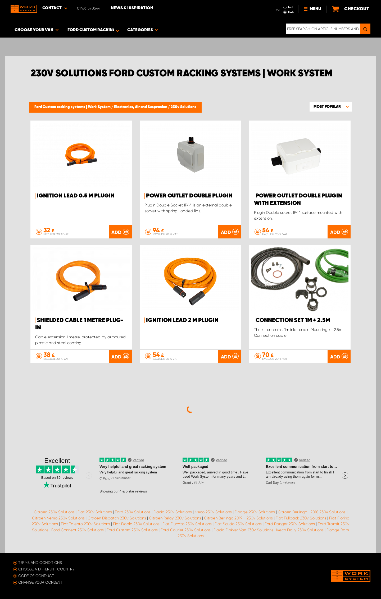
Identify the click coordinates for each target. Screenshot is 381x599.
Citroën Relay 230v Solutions (175, 518)
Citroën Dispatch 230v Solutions (117, 518)
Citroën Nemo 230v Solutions (58, 518)
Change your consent (40, 582)
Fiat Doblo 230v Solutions (136, 524)
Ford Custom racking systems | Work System (72, 107)
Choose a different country (46, 569)
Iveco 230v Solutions (213, 512)
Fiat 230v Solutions (95, 512)
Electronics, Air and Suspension (141, 107)
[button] (331, 106)
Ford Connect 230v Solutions (77, 530)
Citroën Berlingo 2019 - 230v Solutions (238, 518)
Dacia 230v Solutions (172, 512)
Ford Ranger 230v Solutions (290, 524)
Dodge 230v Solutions (255, 512)
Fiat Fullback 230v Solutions (301, 518)
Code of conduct (36, 576)
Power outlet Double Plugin (189, 196)
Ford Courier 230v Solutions (186, 530)
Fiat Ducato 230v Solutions (187, 524)
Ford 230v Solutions (133, 512)
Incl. (290, 7)
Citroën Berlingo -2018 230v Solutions (312, 512)
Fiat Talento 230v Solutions (85, 524)
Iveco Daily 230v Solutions (300, 530)
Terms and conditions (40, 562)
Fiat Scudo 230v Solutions (238, 524)
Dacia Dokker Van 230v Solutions (243, 530)
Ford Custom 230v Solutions (132, 530)
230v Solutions (183, 107)
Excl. (291, 12)
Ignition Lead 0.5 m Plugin (76, 196)
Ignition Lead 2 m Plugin (182, 320)
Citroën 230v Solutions (54, 512)
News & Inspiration (132, 8)
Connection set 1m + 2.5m (293, 320)
